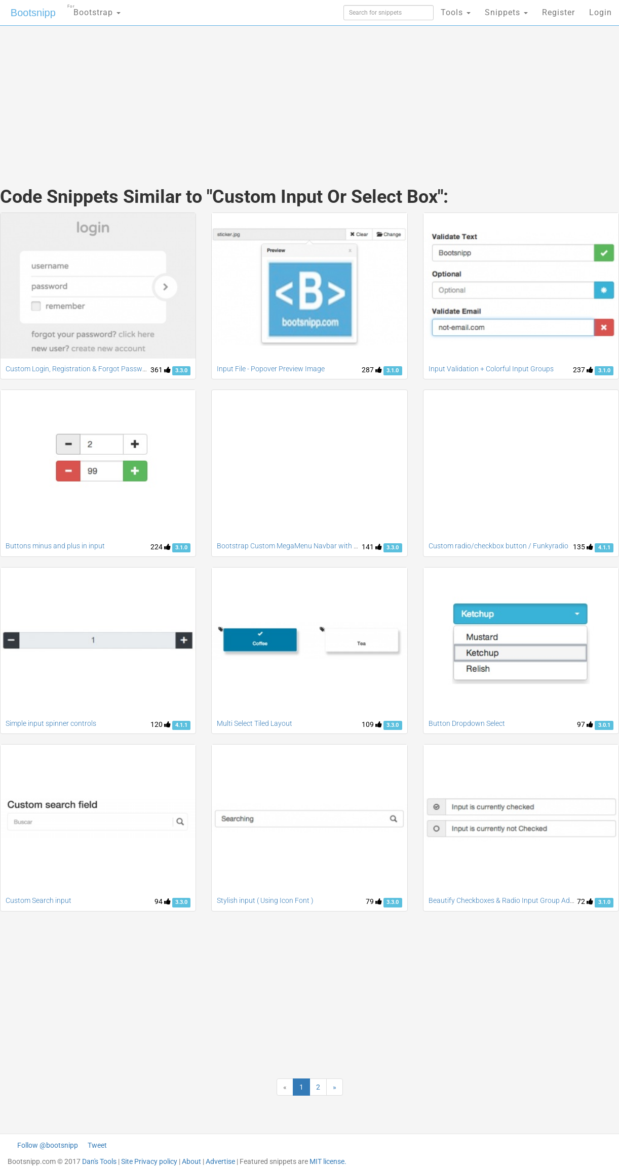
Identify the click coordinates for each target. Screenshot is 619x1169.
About (191, 1161)
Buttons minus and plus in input (55, 546)
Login (600, 12)
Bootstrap (94, 9)
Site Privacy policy (149, 1161)
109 (372, 724)
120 (160, 724)
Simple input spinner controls (51, 723)
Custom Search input (38, 900)
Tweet (97, 1145)
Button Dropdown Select (467, 723)
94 (162, 901)
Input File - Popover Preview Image (271, 369)
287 (372, 370)
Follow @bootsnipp (47, 1145)
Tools (456, 12)
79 (374, 901)
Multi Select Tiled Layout (254, 723)
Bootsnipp (33, 12)
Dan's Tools (99, 1161)
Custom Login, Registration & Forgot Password (79, 369)
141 (372, 547)
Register (558, 12)
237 (583, 370)
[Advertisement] (233, 96)
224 (160, 547)
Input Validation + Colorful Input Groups (491, 369)
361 (160, 370)
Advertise (220, 1161)
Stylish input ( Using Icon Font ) (265, 900)
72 (585, 901)
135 (583, 547)
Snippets (506, 12)
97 (585, 724)
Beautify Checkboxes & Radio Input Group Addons (507, 900)
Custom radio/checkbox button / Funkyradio (498, 546)
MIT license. (328, 1161)
